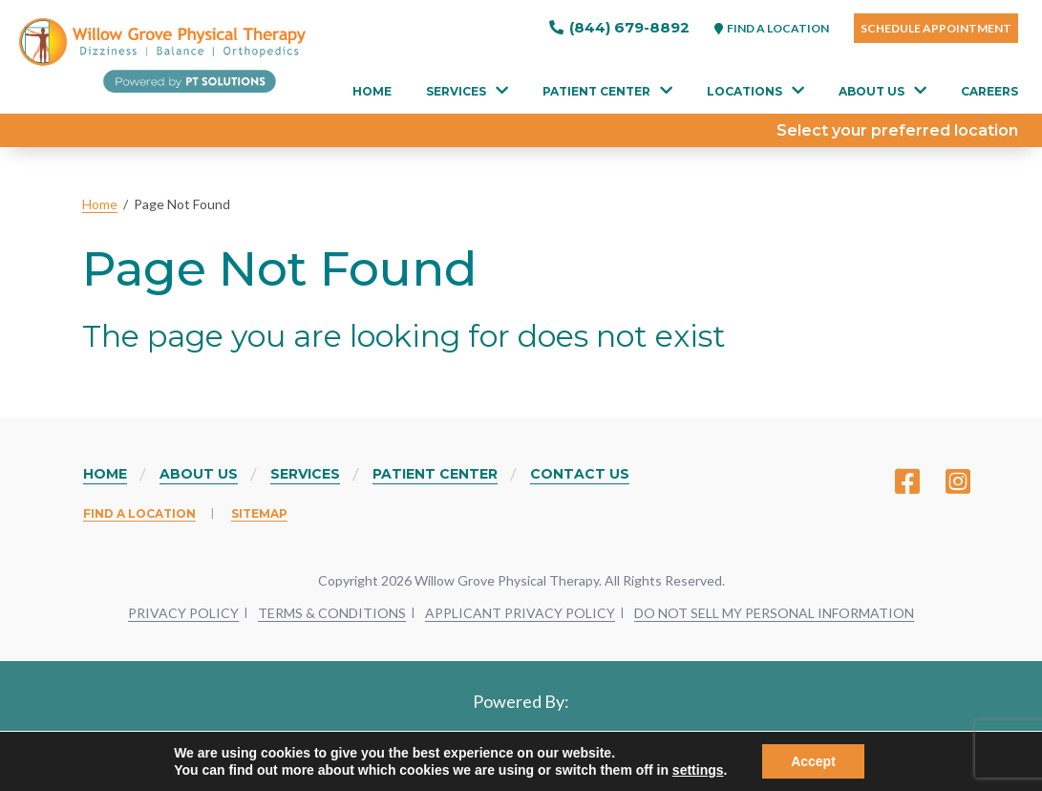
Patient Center (596, 91)
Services (456, 91)
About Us (871, 91)
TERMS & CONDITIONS (332, 613)
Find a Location (139, 513)
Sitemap (259, 513)
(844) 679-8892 (619, 27)
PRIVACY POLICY (183, 613)
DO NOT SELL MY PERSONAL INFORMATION (774, 613)
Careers (989, 91)
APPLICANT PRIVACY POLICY (520, 613)
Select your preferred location (897, 130)
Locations (744, 91)
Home (372, 91)
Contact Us (579, 473)
